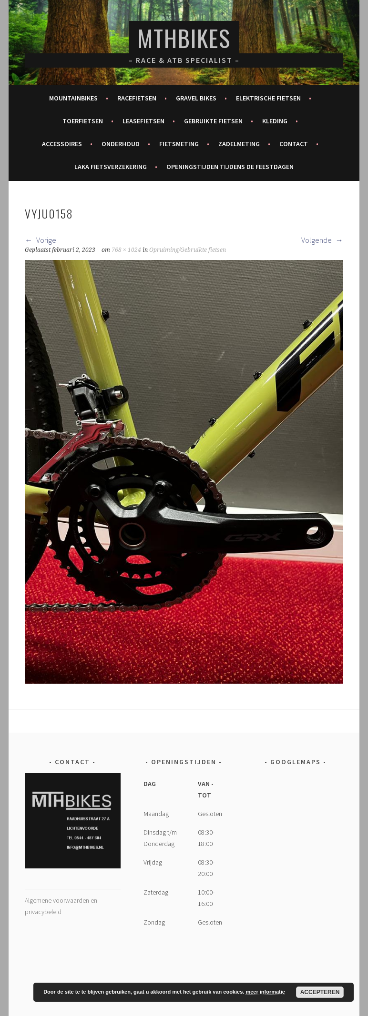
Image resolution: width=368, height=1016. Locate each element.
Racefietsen (136, 98)
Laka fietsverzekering (110, 166)
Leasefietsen (143, 121)
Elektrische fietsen (268, 98)
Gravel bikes (196, 98)
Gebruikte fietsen (213, 121)
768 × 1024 (126, 250)
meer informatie (265, 992)
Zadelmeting (239, 143)
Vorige (40, 240)
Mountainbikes (73, 98)
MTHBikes (184, 38)
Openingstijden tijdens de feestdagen (230, 166)
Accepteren (320, 992)
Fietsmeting (179, 143)
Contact (293, 143)
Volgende (322, 240)
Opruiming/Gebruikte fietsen (187, 250)
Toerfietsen (82, 121)
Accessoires (62, 143)
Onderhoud (121, 143)
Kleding (274, 121)
